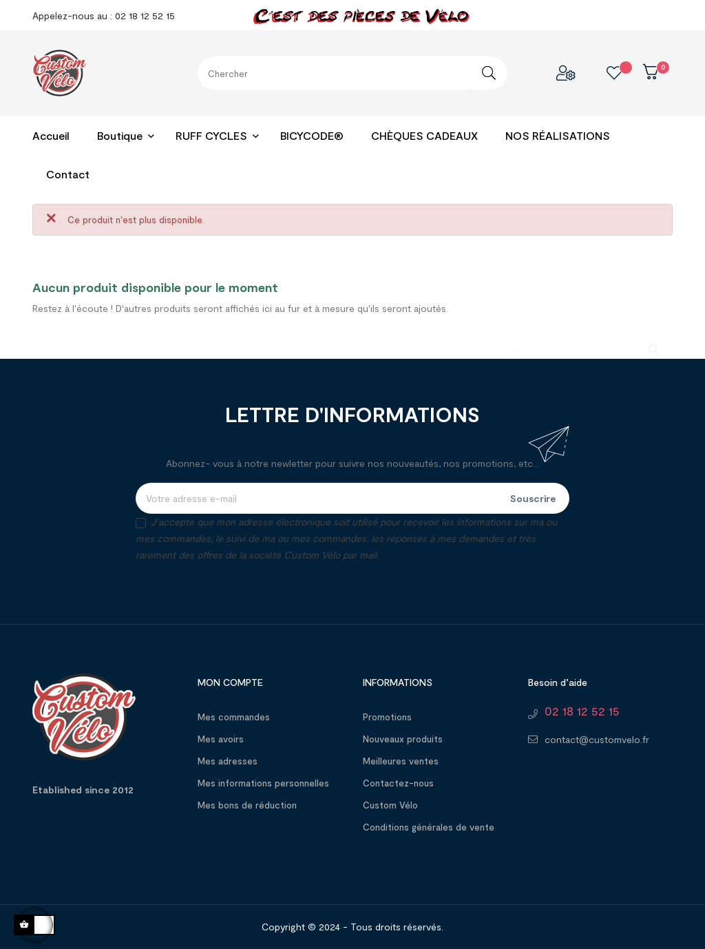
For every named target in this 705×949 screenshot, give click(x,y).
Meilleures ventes (401, 760)
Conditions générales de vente (428, 827)
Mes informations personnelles (263, 783)
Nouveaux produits (403, 738)
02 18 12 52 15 (582, 711)
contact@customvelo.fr (597, 739)
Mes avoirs (221, 738)
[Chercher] (582, 343)
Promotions (387, 716)
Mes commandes (234, 716)
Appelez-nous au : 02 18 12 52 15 (103, 15)
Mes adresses (227, 760)
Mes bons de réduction (247, 805)
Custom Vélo (390, 805)
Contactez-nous (398, 783)
